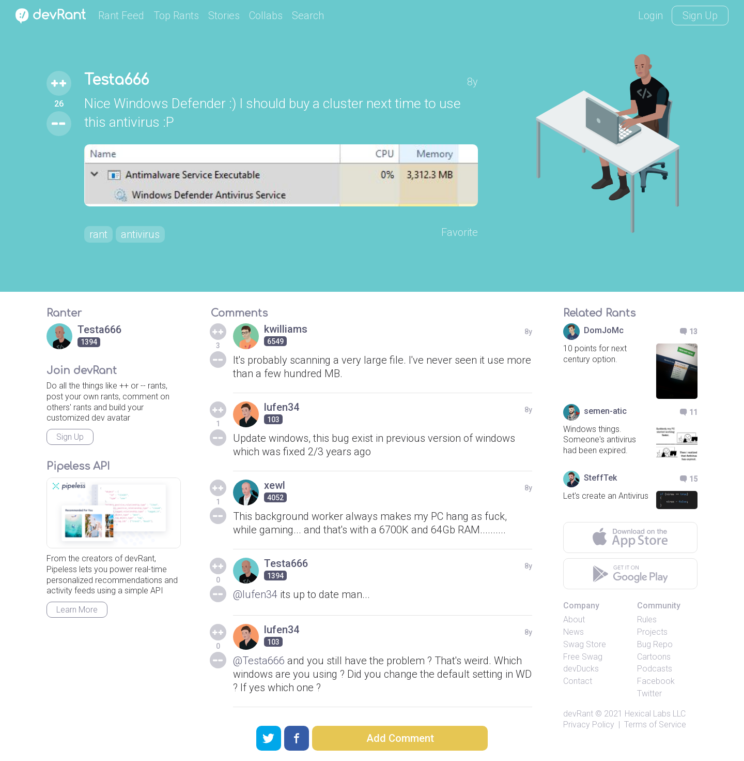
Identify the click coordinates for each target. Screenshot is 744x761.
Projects (652, 632)
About (574, 619)
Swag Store (584, 644)
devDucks (581, 669)
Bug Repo (655, 644)
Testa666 (116, 80)
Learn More (77, 610)
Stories (224, 15)
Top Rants (176, 15)
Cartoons (654, 657)
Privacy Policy (588, 724)
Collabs (266, 15)
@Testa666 (259, 660)
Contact (577, 681)
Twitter (649, 693)
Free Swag (582, 657)
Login (650, 15)
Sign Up (700, 15)
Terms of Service (655, 724)
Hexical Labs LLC (655, 714)
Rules (647, 619)
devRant (578, 714)
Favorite (459, 232)
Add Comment (400, 738)
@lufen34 (255, 594)
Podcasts (654, 669)
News (573, 632)
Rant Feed (121, 15)
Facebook (656, 681)
